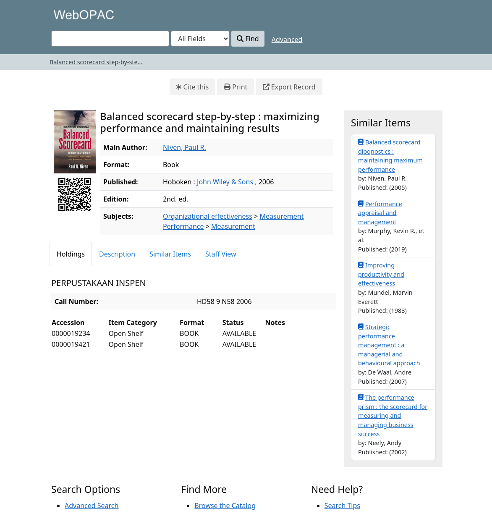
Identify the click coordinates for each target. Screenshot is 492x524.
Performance (183, 226)
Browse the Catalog (225, 505)
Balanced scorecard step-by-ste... (96, 62)
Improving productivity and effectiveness (381, 274)
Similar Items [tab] (170, 254)
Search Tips (342, 505)
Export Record (289, 87)
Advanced (287, 39)
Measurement (281, 216)
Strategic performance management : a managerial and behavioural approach (389, 344)
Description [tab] (117, 254)
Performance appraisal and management (380, 212)
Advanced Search (91, 505)
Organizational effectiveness (207, 216)
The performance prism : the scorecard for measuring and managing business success (392, 415)
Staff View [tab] (220, 254)
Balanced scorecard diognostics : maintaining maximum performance (390, 155)
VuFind (66, 14)
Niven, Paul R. (184, 147)
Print (235, 87)
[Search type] (200, 39)
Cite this (192, 87)
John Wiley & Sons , (226, 181)
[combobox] (110, 39)
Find (248, 39)
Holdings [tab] (71, 254)
